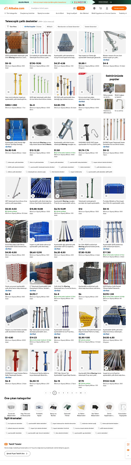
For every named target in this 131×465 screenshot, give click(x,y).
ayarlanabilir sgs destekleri (81, 433)
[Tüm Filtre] (11, 26)
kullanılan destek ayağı (88, 423)
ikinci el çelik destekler (36, 162)
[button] (74, 8)
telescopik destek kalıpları (109, 423)
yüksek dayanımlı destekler (15, 428)
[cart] (101, 8)
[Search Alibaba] (51, 8)
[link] (128, 444)
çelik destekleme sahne (102, 167)
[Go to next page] (85, 393)
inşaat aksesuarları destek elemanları (63, 423)
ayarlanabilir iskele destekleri (36, 423)
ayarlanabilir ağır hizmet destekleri (37, 433)
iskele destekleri (84, 167)
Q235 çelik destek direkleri (15, 167)
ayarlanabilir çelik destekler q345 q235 (99, 172)
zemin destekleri (101, 433)
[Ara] (81, 8)
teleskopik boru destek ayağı (36, 172)
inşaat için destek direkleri (38, 428)
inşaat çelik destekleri (56, 162)
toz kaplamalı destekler (14, 423)
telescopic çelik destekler (15, 162)
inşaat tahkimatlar (75, 172)
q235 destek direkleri (105, 428)
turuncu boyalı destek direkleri (83, 428)
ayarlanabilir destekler (14, 433)
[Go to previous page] (46, 393)
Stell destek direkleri (57, 172)
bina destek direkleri (61, 433)
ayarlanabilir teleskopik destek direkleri (41, 167)
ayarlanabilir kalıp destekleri (77, 162)
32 (81, 393)
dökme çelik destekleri (14, 172)
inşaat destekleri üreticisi (60, 428)
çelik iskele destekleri (66, 167)
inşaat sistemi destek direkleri (101, 162)
